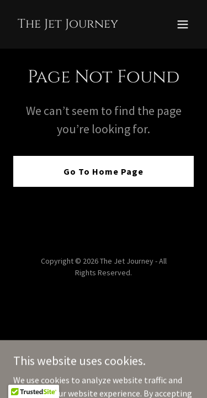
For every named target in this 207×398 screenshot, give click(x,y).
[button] (183, 24)
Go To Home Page (103, 171)
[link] (68, 24)
